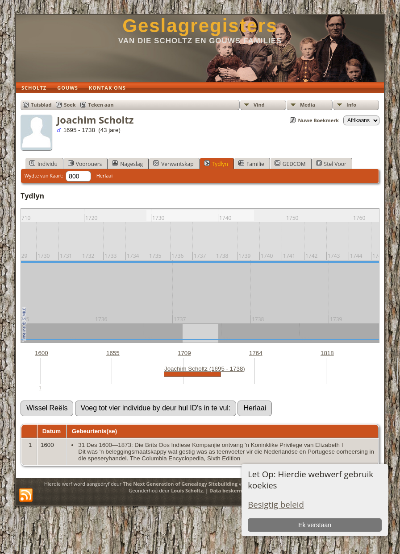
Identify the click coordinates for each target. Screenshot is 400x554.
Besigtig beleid (276, 504)
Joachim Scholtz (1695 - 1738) (204, 368)
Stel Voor (331, 164)
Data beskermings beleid (239, 490)
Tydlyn (216, 164)
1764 (255, 353)
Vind (259, 104)
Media (307, 104)
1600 (41, 353)
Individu (43, 164)
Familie (251, 164)
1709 (184, 353)
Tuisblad (41, 104)
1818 (327, 353)
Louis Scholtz (187, 490)
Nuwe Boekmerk (318, 120)
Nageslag (127, 164)
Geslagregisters (200, 25)
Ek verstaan (314, 525)
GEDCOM (290, 164)
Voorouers (85, 164)
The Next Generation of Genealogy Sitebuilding (180, 483)
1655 (113, 353)
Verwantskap (173, 164)
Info (351, 104)
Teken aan (101, 104)
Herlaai (104, 175)
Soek (69, 104)
